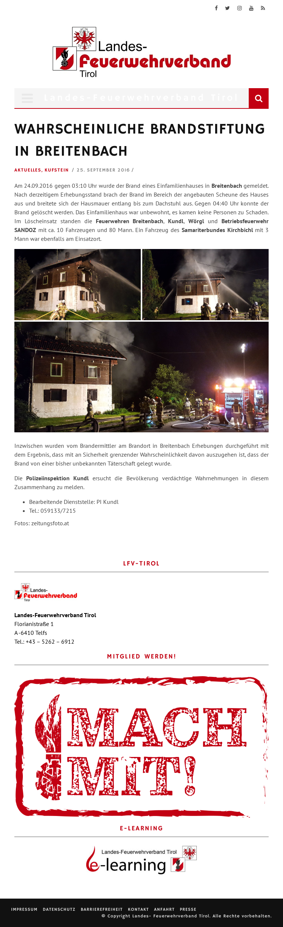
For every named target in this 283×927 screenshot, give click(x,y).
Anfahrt (164, 909)
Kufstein (57, 170)
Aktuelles (27, 170)
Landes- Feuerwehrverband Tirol (170, 916)
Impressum (24, 909)
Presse (188, 909)
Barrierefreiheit (102, 909)
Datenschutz (59, 909)
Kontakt (138, 909)
